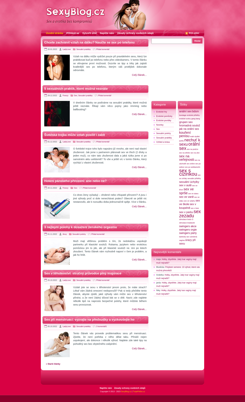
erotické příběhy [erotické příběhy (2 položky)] (193, 115)
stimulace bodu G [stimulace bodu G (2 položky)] (186, 219)
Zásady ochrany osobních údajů (135, 33)
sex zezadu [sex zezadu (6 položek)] (190, 213)
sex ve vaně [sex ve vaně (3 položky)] (186, 196)
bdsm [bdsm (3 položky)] (195, 111)
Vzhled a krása (163, 142)
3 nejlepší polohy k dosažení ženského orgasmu (80, 227)
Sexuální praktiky (83, 49)
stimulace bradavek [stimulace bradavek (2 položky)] (187, 223)
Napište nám (107, 33)
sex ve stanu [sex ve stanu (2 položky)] (193, 194)
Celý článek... (139, 75)
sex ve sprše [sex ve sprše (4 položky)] (186, 191)
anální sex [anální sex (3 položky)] (185, 111)
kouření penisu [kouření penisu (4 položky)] (185, 134)
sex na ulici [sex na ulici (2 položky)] (195, 153)
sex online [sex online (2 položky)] (191, 164)
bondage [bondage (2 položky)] (182, 115)
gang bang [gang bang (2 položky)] (195, 119)
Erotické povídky (163, 120)
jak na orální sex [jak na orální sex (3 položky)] (189, 128)
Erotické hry (161, 112)
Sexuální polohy (79, 234)
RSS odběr (194, 33)
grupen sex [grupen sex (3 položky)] (186, 122)
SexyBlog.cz (126, 391)
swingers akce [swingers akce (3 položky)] (187, 226)
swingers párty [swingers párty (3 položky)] (188, 233)
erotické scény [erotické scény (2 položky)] (185, 119)
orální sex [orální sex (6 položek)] (189, 146)
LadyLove (67, 49)
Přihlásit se (72, 33)
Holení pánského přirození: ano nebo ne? (75, 181)
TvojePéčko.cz (139, 391)
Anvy (65, 234)
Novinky (160, 125)
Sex (75, 95)
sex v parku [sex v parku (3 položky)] (186, 212)
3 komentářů (101, 326)
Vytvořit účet (89, 33)
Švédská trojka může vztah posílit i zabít (74, 135)
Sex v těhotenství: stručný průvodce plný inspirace (82, 273)
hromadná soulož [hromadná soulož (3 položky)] (189, 125)
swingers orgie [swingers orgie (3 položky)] (188, 229)
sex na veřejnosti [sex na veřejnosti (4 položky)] (186, 157)
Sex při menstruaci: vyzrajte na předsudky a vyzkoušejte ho (89, 319)
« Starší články (53, 364)
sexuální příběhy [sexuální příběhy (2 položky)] (194, 178)
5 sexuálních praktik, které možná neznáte (76, 88)
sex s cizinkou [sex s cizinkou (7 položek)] (188, 172)
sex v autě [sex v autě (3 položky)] (185, 185)
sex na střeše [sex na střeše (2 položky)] (184, 153)
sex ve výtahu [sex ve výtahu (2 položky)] (189, 201)
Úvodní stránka (54, 33)
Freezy (65, 95)
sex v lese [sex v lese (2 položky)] (195, 208)
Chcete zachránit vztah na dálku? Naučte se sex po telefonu (89, 42)
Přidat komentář (103, 49)
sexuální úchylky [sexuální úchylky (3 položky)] (189, 181)
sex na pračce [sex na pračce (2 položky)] (192, 149)
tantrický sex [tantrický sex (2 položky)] (184, 237)
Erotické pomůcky (164, 116)
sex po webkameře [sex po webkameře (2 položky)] (192, 167)
